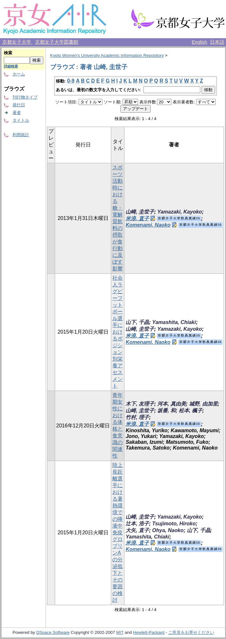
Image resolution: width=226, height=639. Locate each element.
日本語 (217, 42)
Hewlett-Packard (148, 632)
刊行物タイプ (25, 97)
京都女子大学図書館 (56, 42)
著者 (17, 112)
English (199, 42)
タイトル (21, 120)
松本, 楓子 (190, 410)
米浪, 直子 (137, 218)
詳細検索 (11, 66)
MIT (120, 632)
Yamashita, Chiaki (174, 322)
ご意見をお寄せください (191, 632)
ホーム (19, 74)
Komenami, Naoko (148, 225)
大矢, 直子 (137, 530)
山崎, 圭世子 (140, 211)
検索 (8, 52)
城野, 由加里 (203, 404)
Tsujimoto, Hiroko (174, 523)
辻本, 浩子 (137, 523)
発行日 (19, 104)
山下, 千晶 (137, 322)
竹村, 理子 (137, 417)
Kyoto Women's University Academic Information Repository (107, 55)
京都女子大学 (17, 42)
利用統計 (21, 134)
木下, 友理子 (140, 404)
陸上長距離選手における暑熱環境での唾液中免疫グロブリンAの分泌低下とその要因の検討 (117, 532)
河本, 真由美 (171, 404)
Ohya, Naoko (168, 530)
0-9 (70, 80)
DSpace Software (53, 632)
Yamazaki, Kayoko (179, 211)
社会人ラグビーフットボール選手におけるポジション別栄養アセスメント (117, 332)
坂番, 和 (166, 410)
